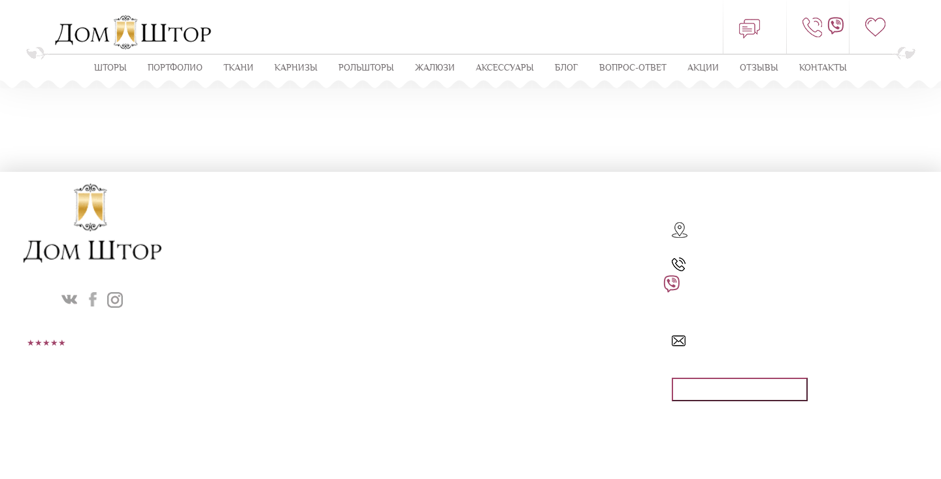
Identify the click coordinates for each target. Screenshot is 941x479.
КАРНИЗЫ (296, 68)
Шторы (110, 68)
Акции (703, 68)
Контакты (823, 68)
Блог (566, 68)
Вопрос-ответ (633, 68)
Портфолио (175, 68)
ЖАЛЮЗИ (435, 68)
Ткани (238, 68)
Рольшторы (366, 68)
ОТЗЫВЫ (759, 68)
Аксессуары (505, 68)
